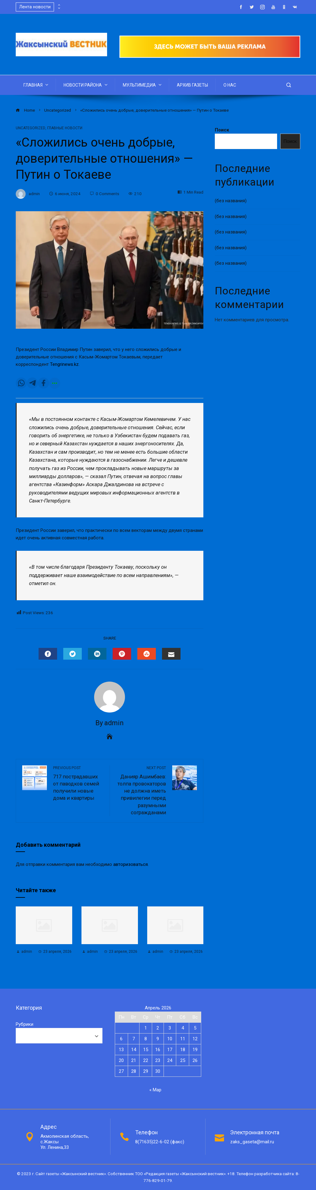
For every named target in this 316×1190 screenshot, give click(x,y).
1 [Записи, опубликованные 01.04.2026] (145, 1028)
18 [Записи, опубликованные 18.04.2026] (182, 1049)
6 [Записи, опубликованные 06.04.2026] (121, 1039)
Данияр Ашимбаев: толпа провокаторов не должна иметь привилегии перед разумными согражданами (141, 790)
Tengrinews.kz (64, 364)
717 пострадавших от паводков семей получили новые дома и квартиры (78, 783)
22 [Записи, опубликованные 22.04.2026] (145, 1060)
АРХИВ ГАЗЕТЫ (192, 85)
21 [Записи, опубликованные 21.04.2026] (133, 1060)
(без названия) (231, 200)
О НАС (229, 85)
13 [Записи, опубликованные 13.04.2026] (121, 1049)
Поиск (222, 130)
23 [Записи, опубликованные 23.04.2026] (157, 1060)
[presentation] (58, 5)
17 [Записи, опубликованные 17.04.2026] (169, 1049)
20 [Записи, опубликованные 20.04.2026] (121, 1060)
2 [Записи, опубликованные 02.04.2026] (157, 1028)
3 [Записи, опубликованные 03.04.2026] (169, 1028)
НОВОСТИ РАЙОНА (86, 85)
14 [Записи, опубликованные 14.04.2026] (133, 1049)
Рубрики (24, 1024)
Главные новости (64, 128)
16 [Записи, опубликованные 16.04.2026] (157, 1049)
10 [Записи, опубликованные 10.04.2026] (169, 1039)
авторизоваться (130, 864)
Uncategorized (30, 128)
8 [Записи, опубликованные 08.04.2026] (145, 1039)
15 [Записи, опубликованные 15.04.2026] (145, 1049)
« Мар (155, 1090)
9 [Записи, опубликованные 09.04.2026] (157, 1039)
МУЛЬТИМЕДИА (143, 85)
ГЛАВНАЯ (36, 85)
